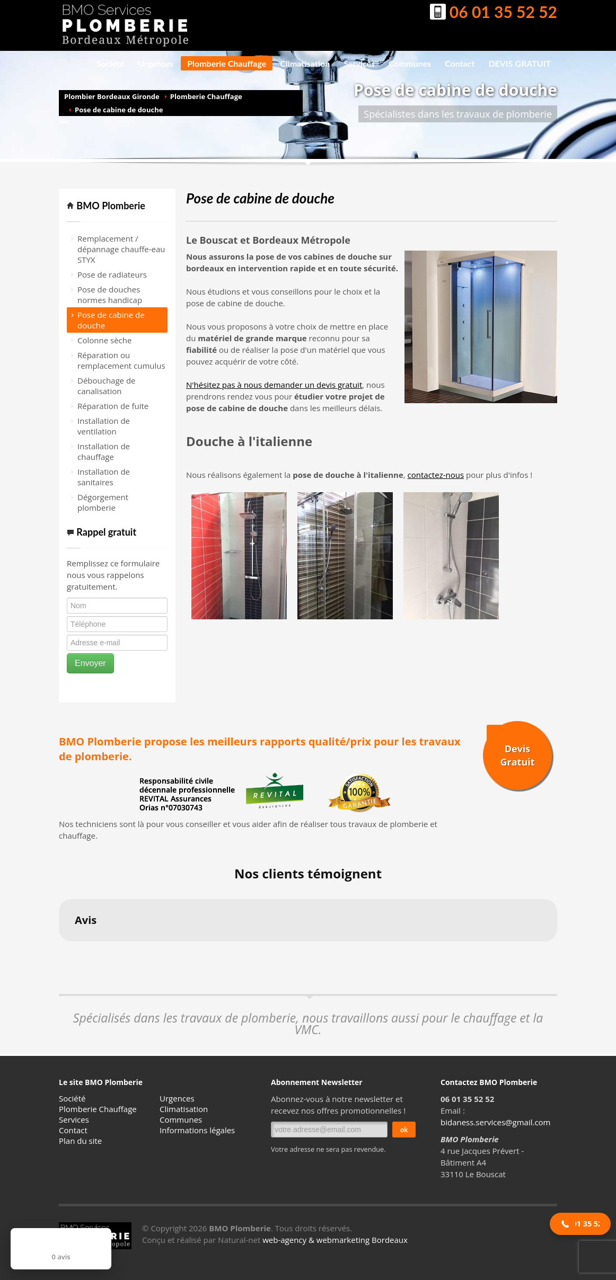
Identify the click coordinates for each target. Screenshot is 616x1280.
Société (107, 63)
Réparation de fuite (112, 406)
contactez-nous (436, 474)
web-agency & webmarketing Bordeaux (335, 1239)
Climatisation (302, 63)
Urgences (153, 63)
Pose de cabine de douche (119, 109)
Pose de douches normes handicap (109, 294)
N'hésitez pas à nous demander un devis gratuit (274, 384)
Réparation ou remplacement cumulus (121, 360)
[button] (58, 952)
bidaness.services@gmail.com (496, 1122)
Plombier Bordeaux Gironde (112, 96)
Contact (459, 63)
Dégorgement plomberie (102, 502)
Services (356, 63)
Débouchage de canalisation (106, 385)
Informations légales (197, 1130)
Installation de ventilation (103, 426)
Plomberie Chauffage (223, 64)
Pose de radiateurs (112, 274)
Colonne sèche (104, 340)
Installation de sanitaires (103, 476)
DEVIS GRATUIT (519, 63)
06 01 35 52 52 (493, 13)
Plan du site (80, 1140)
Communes (406, 63)
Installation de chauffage (103, 451)
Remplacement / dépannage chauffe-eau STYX (121, 249)
